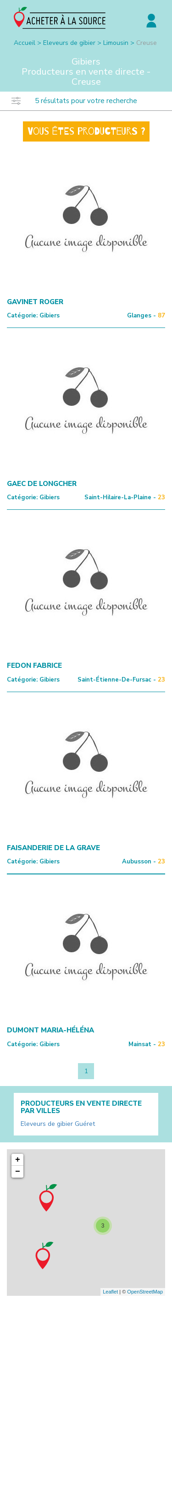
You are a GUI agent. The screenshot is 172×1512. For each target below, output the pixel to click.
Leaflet (110, 1291)
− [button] (17, 1171)
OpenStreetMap (145, 1291)
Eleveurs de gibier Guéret (58, 1123)
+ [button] (17, 1159)
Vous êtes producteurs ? (86, 131)
